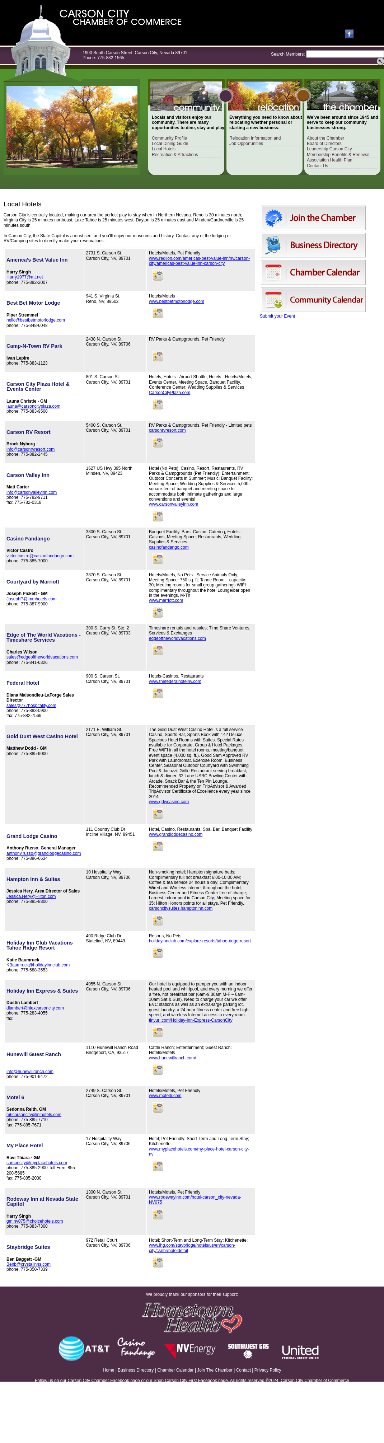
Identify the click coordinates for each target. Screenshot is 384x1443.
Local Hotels (163, 148)
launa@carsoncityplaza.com (33, 406)
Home (108, 1370)
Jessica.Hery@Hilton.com (31, 896)
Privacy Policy (267, 1370)
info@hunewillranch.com (29, 1071)
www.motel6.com (165, 1095)
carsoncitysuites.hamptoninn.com (180, 908)
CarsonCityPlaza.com (169, 392)
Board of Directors (324, 143)
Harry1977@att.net (24, 277)
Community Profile (169, 138)
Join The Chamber (215, 1370)
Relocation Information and (255, 138)
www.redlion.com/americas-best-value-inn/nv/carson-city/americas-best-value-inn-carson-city (199, 261)
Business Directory (136, 1370)
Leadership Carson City (329, 148)
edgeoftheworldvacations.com (177, 638)
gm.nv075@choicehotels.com (34, 1221)
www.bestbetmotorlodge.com (176, 301)
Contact (243, 1370)
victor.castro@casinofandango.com (40, 555)
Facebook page (125, 1380)
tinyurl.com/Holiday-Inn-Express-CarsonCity (191, 1020)
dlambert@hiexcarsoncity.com (35, 1008)
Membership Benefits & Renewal (338, 154)
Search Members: (288, 54)
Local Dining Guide (170, 143)
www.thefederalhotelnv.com (175, 681)
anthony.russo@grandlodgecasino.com (43, 853)
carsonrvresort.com (167, 430)
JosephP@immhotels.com (31, 598)
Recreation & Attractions (175, 154)
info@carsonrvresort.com (30, 449)
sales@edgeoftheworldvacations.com (42, 657)
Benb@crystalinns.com (28, 1264)
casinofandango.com (169, 547)
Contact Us (317, 165)
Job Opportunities (246, 143)
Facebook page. (213, 1380)
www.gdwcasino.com (169, 801)
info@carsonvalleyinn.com (31, 492)
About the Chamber (325, 138)
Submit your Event (277, 316)
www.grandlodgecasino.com (175, 834)
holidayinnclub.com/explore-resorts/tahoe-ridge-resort (200, 940)
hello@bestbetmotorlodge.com (35, 320)
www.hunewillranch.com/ (172, 1057)
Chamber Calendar (175, 1370)
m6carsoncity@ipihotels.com (33, 1114)
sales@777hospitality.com (31, 705)
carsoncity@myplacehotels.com (36, 1162)
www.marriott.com (166, 600)
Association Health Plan (329, 160)
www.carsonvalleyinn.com (173, 504)
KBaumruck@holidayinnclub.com (38, 965)
